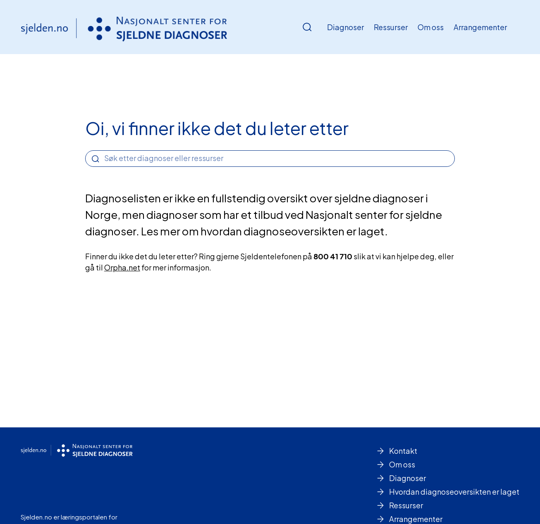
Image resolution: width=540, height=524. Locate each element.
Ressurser (391, 27)
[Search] (95, 159)
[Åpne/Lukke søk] (307, 27)
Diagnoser (345, 27)
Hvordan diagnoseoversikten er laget (454, 491)
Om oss (431, 27)
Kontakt (403, 450)
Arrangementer (480, 27)
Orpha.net (122, 267)
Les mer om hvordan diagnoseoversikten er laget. (264, 231)
